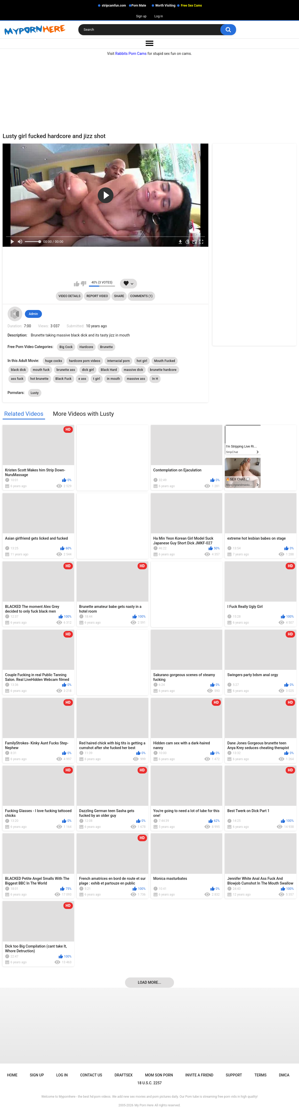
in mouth (113, 379)
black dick (18, 370)
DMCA (284, 1075)
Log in (158, 16)
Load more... (149, 982)
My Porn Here (143, 1105)
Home (12, 1075)
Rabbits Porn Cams (131, 53)
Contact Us (91, 1075)
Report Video (97, 296)
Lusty (35, 393)
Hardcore (86, 347)
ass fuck (17, 379)
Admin (33, 314)
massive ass (136, 379)
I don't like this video (83, 283)
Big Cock (66, 347)
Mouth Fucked (164, 361)
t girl (96, 379)
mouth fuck (41, 370)
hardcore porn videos (84, 361)
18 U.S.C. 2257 (149, 1083)
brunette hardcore (163, 370)
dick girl (88, 370)
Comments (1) (141, 296)
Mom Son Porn (159, 1075)
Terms (260, 1075)
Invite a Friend (199, 1075)
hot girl (142, 361)
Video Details (69, 296)
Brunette (106, 347)
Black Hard (109, 370)
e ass (82, 379)
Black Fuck (64, 379)
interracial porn (118, 361)
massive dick (133, 370)
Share (119, 296)
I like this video (76, 283)
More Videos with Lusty (83, 413)
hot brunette (39, 379)
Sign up (141, 16)
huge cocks (53, 361)
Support (234, 1075)
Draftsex (124, 1075)
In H (155, 379)
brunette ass (66, 370)
